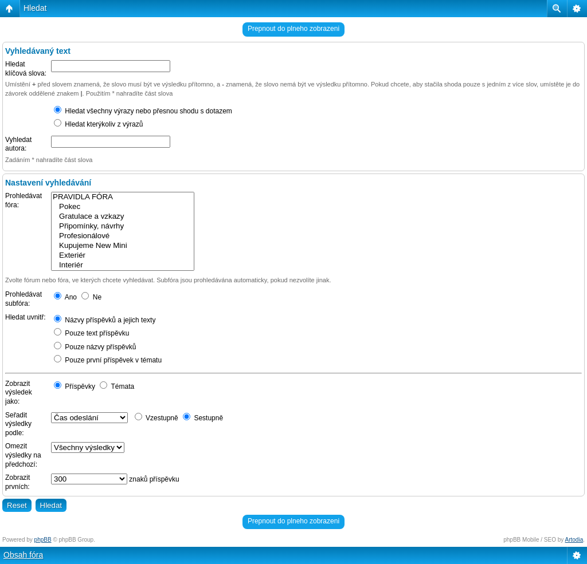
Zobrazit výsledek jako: (18, 392)
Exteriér (123, 256)
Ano (65, 297)
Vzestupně (156, 418)
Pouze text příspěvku (91, 333)
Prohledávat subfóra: (23, 298)
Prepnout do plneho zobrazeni (293, 29)
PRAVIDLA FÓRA (123, 197)
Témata (117, 386)
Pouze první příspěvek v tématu (108, 360)
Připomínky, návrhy (123, 226)
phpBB (43, 540)
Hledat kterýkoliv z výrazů (98, 124)
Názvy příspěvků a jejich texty (104, 320)
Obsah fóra (23, 554)
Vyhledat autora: (18, 144)
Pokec (123, 207)
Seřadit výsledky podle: (18, 424)
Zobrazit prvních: (17, 482)
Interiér (123, 265)
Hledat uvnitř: (25, 317)
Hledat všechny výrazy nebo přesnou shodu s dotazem (143, 111)
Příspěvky (74, 386)
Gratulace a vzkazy (123, 217)
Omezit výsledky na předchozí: (23, 455)
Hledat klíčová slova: (25, 68)
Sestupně (203, 418)
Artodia (574, 540)
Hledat (35, 8)
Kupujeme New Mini (123, 246)
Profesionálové (123, 236)
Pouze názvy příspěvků (95, 347)
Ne (91, 297)
